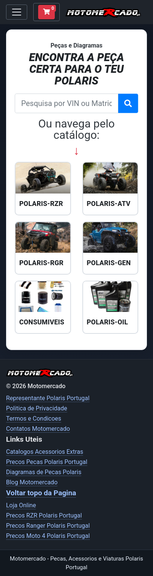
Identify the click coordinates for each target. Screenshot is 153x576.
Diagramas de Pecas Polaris (43, 472)
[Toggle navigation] (16, 12)
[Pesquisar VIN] (128, 103)
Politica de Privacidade (36, 408)
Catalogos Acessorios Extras (44, 451)
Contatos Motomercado (38, 428)
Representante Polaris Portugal (48, 398)
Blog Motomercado (31, 482)
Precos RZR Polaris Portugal (44, 515)
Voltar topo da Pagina (41, 492)
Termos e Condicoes (33, 418)
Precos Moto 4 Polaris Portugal (48, 535)
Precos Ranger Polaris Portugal (48, 525)
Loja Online (21, 505)
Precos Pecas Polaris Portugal (46, 461)
